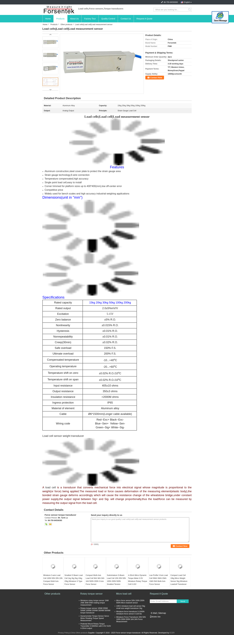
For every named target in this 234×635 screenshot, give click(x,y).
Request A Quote (144, 18)
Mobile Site (155, 617)
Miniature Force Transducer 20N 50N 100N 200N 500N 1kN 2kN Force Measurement (131, 619)
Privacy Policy (63, 633)
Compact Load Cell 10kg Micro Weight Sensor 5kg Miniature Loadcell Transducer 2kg (178, 581)
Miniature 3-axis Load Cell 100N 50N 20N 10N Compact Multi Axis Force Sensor (53, 579)
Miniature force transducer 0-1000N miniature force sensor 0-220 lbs (130, 613)
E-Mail (154, 613)
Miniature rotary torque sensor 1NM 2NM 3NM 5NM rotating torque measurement (94, 602)
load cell (50, 487)
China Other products (79, 633)
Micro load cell (123, 593)
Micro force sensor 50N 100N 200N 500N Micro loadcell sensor (130, 601)
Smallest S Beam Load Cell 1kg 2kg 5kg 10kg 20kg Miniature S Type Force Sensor (73, 579)
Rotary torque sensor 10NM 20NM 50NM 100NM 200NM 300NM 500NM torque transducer (95, 610)
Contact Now (156, 77)
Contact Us (126, 18)
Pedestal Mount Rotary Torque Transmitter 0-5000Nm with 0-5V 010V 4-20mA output (95, 626)
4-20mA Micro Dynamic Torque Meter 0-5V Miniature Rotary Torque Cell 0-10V (137, 579)
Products (60, 18)
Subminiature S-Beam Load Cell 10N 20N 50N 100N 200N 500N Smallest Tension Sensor (116, 581)
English (187, 2)
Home (48, 18)
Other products (66, 24)
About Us (74, 18)
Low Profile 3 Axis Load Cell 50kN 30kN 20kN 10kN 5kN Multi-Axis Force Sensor (158, 579)
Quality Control (108, 18)
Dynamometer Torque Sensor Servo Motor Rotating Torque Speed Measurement (94, 618)
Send (182, 601)
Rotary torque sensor (91, 593)
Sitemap (162, 613)
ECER (172, 633)
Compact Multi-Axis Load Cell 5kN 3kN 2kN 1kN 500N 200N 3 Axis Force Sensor (95, 579)
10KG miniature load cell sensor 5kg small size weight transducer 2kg (130, 607)
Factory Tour (90, 18)
